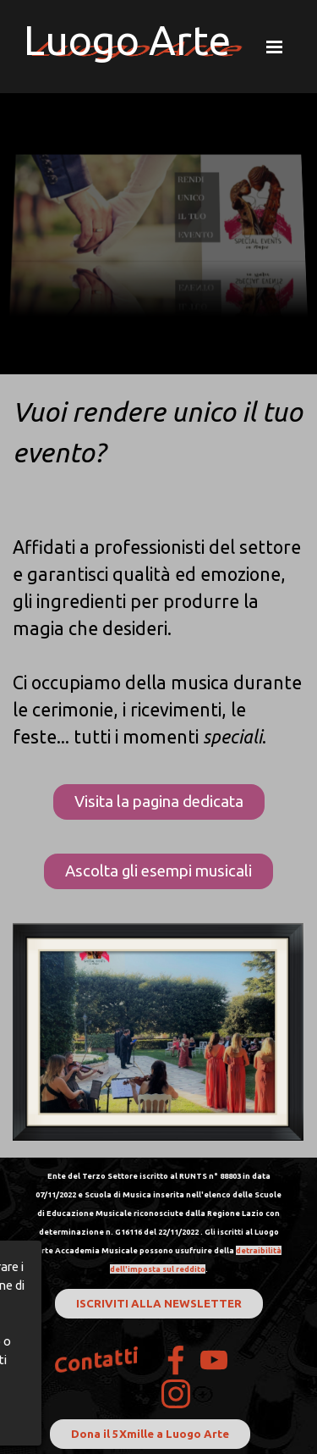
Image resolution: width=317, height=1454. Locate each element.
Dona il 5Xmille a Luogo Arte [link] (150, 1434)
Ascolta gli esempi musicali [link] (158, 871)
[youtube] (214, 1360)
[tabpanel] (158, 570)
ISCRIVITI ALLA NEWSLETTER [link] (159, 1303)
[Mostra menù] (274, 46)
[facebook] (176, 1360)
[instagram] (176, 1394)
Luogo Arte (127, 40)
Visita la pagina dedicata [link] (158, 801)
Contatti (96, 1360)
